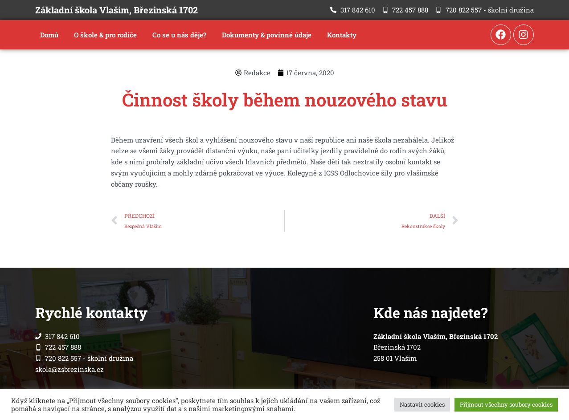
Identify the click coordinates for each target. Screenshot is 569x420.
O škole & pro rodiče (105, 34)
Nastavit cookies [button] (422, 404)
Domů (49, 34)
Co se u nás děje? (179, 34)
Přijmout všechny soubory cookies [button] (506, 404)
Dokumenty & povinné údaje (266, 34)
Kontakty (341, 34)
